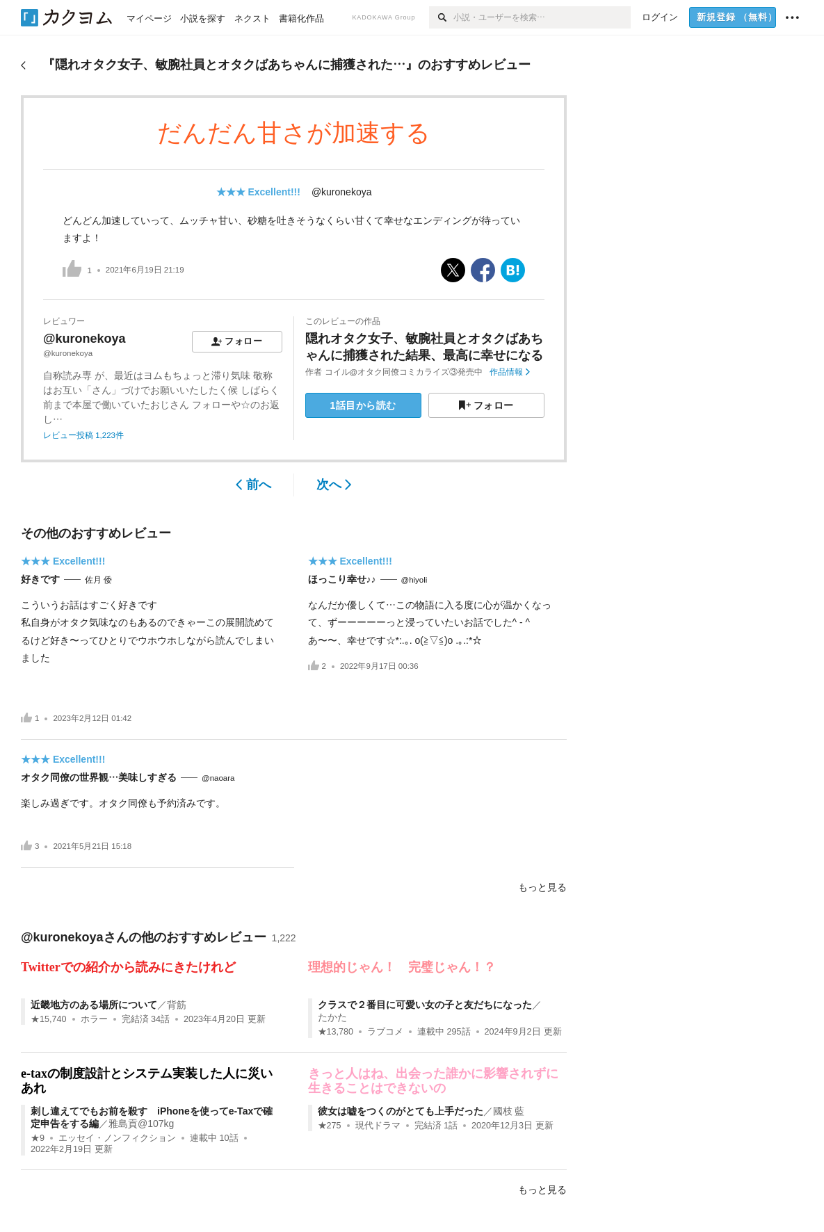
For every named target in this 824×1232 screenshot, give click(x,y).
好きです (40, 579)
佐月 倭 (98, 580)
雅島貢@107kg (141, 1123)
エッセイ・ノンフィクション (117, 1138)
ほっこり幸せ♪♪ (342, 579)
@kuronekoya (342, 191)
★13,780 (336, 1032)
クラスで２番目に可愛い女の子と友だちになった (425, 1004)
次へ (334, 485)
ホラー (94, 1019)
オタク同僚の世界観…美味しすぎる (99, 777)
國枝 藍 (509, 1111)
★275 (329, 1125)
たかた (332, 1017)
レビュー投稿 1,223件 (83, 435)
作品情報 (509, 372)
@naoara (218, 778)
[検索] (441, 17)
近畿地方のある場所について (94, 1004)
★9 (38, 1138)
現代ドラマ (378, 1125)
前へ (253, 485)
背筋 (176, 1004)
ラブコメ (385, 1032)
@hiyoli (414, 580)
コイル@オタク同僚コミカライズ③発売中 (404, 372)
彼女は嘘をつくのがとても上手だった (400, 1111)
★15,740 (49, 1019)
